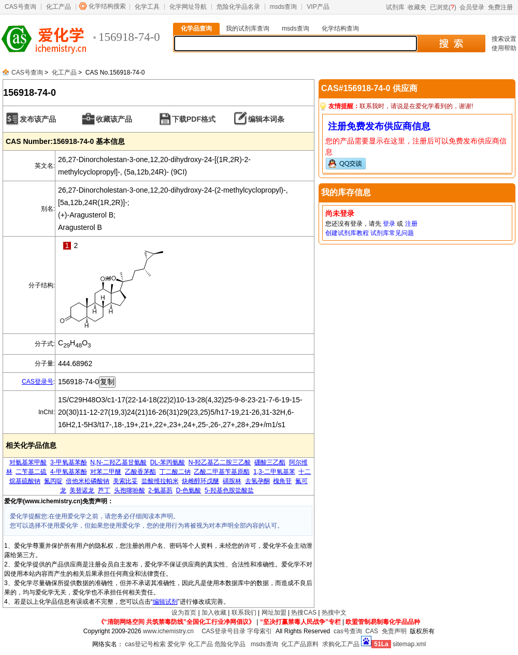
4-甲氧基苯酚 (68, 471)
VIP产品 (318, 6)
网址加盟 (274, 612)
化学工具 (147, 6)
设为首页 (183, 612)
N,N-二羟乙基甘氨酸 (118, 462)
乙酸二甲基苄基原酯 (222, 471)
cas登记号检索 (145, 644)
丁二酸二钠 (175, 471)
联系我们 (244, 612)
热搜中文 (334, 612)
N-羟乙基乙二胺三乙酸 (220, 462)
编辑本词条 (266, 119)
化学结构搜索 (107, 6)
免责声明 (394, 631)
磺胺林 (232, 481)
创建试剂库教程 (347, 233)
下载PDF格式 (193, 119)
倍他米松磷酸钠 (87, 481)
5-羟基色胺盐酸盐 (229, 490)
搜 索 (450, 43)
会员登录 (471, 7)
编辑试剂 (165, 601)
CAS (371, 631)
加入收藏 (214, 612)
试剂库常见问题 (392, 233)
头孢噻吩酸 (129, 490)
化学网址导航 (188, 6)
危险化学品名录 (238, 6)
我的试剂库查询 (247, 28)
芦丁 (104, 490)
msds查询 (283, 6)
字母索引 (259, 631)
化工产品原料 (300, 644)
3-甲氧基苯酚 (68, 462)
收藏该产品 (114, 119)
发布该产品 (38, 119)
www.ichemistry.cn (168, 631)
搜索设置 (504, 38)
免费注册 (500, 7)
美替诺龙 (81, 490)
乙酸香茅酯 (140, 471)
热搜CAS (303, 612)
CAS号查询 (20, 6)
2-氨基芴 (160, 490)
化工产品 (58, 6)
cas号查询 (348, 631)
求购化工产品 (340, 644)
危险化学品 (230, 644)
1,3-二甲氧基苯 (274, 471)
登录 (389, 223)
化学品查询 (196, 28)
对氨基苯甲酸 (28, 462)
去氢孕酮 (257, 481)
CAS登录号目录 (224, 631)
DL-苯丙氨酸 (167, 462)
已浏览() (443, 7)
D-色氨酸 (189, 490)
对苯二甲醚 (105, 471)
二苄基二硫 (31, 471)
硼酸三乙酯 (269, 462)
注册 (411, 223)
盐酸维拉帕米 (160, 481)
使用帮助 (504, 48)
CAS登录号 (37, 381)
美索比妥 (125, 481)
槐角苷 (282, 481)
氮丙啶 (53, 481)
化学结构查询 (340, 28)
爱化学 (176, 644)
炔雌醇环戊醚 (200, 481)
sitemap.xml (409, 644)
